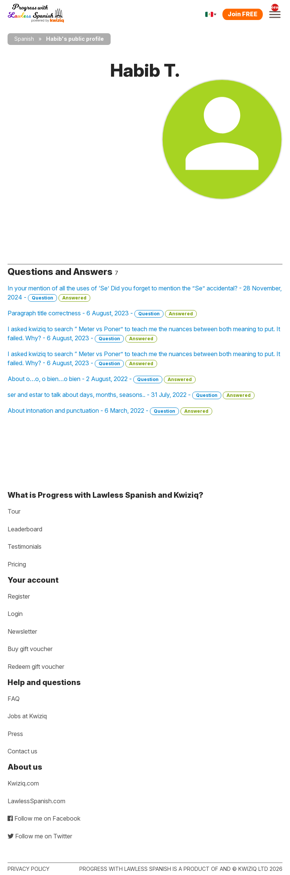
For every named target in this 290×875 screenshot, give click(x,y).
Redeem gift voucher (36, 666)
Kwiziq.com (23, 783)
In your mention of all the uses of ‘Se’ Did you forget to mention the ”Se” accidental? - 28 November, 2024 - (145, 293)
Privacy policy (28, 869)
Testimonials (25, 546)
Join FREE (243, 14)
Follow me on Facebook (44, 818)
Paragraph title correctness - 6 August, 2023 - (102, 313)
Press (15, 734)
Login (15, 613)
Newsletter (22, 631)
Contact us (22, 751)
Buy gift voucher (30, 649)
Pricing (17, 564)
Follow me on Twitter (40, 836)
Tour (14, 511)
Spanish (24, 38)
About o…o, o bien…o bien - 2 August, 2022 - (102, 379)
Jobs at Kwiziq (27, 716)
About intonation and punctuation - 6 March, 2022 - (110, 411)
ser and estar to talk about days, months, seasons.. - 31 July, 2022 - (131, 395)
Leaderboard (25, 529)
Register (19, 596)
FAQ (14, 698)
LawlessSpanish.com (36, 801)
